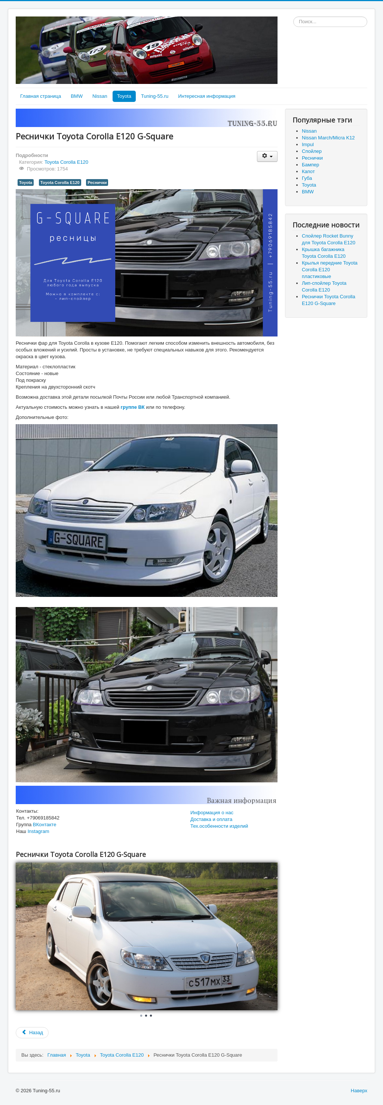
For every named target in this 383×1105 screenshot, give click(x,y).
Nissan (99, 96)
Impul (308, 144)
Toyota (124, 96)
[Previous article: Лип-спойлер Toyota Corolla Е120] (32, 1032)
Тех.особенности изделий (219, 826)
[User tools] (267, 156)
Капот (308, 171)
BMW (77, 96)
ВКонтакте (44, 824)
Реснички (97, 182)
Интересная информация (206, 96)
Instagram (38, 831)
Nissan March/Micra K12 (328, 138)
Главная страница (40, 96)
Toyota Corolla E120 (66, 162)
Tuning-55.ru (154, 96)
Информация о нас (211, 812)
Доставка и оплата (211, 819)
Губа (307, 178)
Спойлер (312, 151)
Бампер (310, 164)
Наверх (359, 1090)
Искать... (293, 16)
